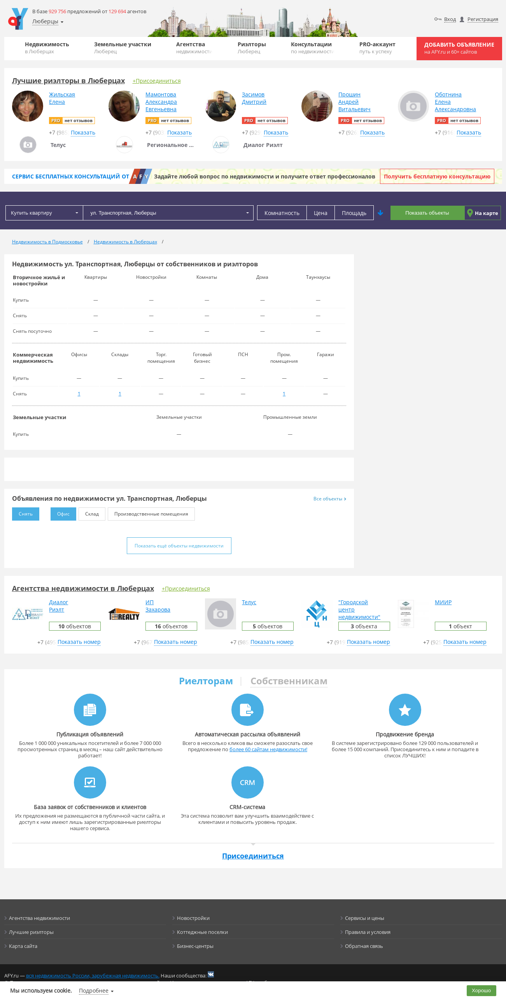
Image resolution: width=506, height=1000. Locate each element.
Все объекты (329, 498)
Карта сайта (23, 945)
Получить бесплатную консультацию (437, 176)
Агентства (194, 47)
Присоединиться (253, 855)
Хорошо (481, 990)
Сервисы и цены (364, 917)
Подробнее (94, 990)
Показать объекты (427, 213)
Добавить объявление (459, 48)
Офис (60, 512)
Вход (450, 19)
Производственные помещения (148, 512)
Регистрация (482, 19)
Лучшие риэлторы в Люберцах (68, 80)
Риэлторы (252, 47)
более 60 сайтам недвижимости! (268, 749)
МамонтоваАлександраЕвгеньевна (161, 102)
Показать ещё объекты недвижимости (179, 545)
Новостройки (193, 917)
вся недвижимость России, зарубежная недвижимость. (92, 975)
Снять (22, 512)
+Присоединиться (157, 80)
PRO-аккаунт (377, 47)
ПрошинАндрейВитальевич (354, 102)
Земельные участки (122, 47)
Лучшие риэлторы (31, 931)
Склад (89, 512)
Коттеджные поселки (202, 931)
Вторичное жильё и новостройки (39, 280)
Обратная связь (364, 945)
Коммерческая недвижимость (33, 357)
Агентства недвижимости (39, 917)
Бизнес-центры (195, 945)
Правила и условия (367, 931)
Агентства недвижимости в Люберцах (83, 588)
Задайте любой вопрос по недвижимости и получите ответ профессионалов (264, 176)
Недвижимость (47, 47)
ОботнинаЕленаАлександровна (455, 102)
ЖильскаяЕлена (62, 98)
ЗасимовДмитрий (254, 98)
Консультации (312, 47)
